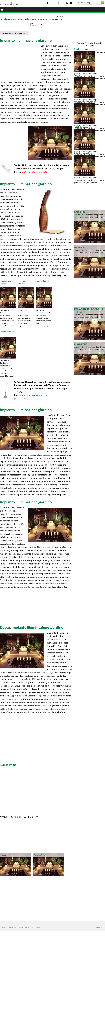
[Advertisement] (27, 16)
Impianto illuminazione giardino (26, 40)
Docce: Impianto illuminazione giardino (31, 627)
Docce (3, 855)
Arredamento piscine (44, 19)
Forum (50, 3)
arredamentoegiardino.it (12, 19)
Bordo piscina (40, 855)
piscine (29, 19)
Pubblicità (98, 927)
